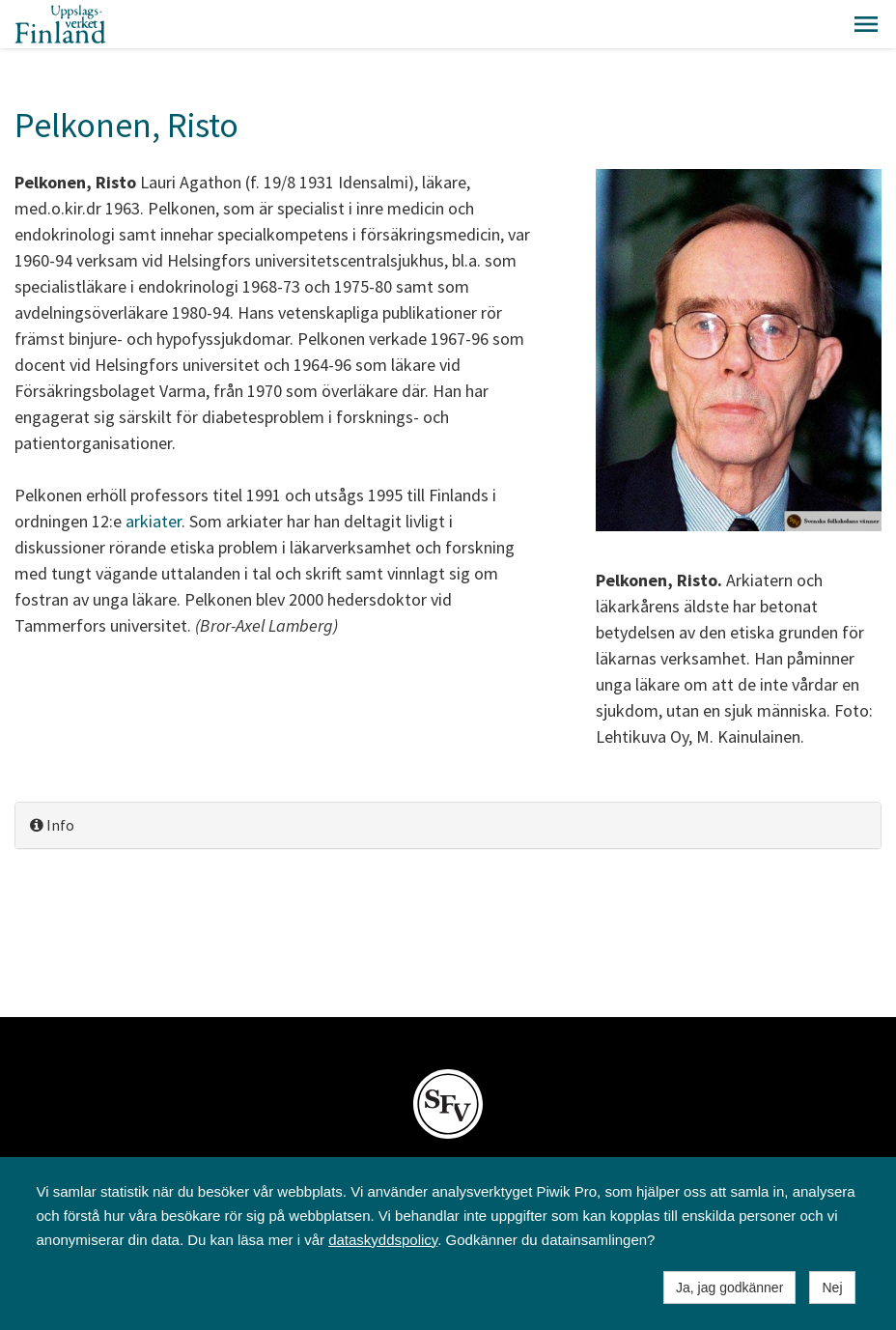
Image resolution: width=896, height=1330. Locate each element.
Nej (832, 1287)
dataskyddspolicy (382, 1239)
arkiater (154, 521)
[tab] (448, 825)
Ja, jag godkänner (729, 1287)
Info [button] (52, 825)
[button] (866, 24)
